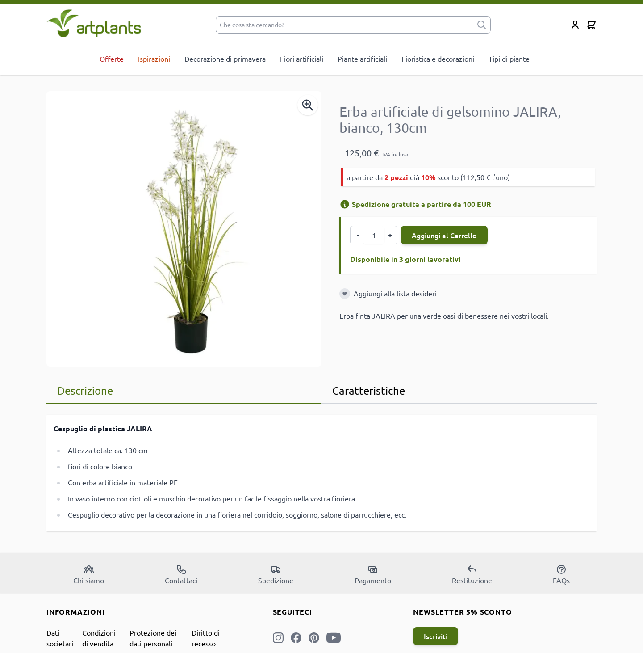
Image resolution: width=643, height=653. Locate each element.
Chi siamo (88, 574)
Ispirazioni (154, 58)
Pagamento (373, 574)
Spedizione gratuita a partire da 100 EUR (415, 204)
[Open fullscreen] (184, 229)
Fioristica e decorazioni (437, 58)
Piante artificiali (362, 58)
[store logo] (94, 23)
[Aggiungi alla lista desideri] (344, 293)
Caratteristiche (368, 390)
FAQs (561, 574)
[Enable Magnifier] (307, 105)
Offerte (112, 58)
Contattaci (181, 574)
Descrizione (85, 390)
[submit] (481, 25)
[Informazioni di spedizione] (344, 204)
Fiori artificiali (301, 58)
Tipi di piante (509, 58)
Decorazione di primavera (225, 58)
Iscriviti (435, 636)
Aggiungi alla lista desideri (395, 293)
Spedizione (275, 574)
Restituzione (472, 574)
